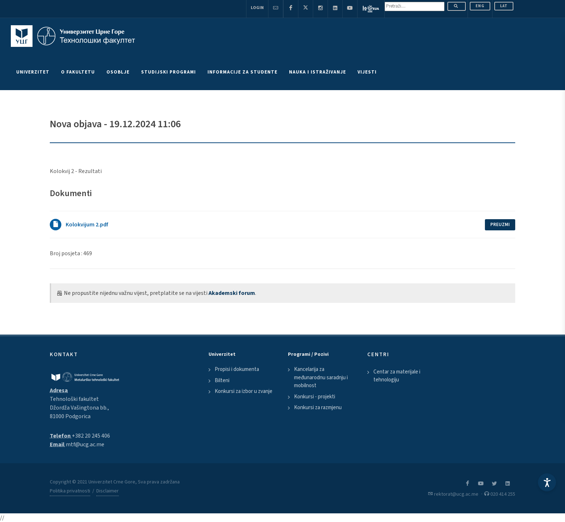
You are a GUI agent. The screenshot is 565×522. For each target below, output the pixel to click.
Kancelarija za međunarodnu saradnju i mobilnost (321, 377)
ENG (480, 6)
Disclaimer (107, 491)
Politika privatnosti (70, 491)
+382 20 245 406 (91, 436)
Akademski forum (232, 293)
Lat (504, 6)
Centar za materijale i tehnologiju (396, 376)
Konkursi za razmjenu (318, 407)
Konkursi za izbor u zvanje (243, 391)
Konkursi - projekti (314, 397)
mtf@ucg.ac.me (85, 444)
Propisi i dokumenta (237, 369)
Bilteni (222, 380)
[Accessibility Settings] (547, 482)
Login (257, 8)
